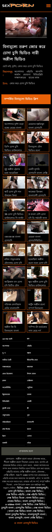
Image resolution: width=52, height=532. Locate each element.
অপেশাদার (19, 71)
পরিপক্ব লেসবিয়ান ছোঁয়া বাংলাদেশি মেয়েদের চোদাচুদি (12, 308)
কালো (29, 429)
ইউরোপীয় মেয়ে (32, 360)
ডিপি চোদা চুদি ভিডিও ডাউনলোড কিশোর (13, 150)
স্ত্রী (28, 408)
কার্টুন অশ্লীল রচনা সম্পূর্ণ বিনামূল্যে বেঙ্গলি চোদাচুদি (36, 308)
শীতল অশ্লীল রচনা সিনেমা (16, 462)
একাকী (29, 401)
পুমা (28, 415)
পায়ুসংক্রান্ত (6, 415)
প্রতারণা (27, 74)
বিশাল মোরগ (31, 374)
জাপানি (39, 71)
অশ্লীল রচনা (21, 458)
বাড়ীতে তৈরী (6, 360)
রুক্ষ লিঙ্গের (6, 429)
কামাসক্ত (30, 367)
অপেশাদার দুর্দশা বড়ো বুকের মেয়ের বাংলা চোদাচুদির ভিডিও (14, 128)
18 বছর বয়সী (7, 339)
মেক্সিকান (30, 381)
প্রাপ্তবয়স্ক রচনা (26, 451)
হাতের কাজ (34, 77)
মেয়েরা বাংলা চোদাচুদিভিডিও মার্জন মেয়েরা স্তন (36, 240)
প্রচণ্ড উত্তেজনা (7, 374)
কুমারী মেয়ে (6, 408)
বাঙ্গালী (4, 443)
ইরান (4, 436)
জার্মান (17, 74)
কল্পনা (29, 353)
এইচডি (29, 71)
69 (28, 339)
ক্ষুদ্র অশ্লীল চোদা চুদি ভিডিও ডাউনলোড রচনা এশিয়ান (37, 285)
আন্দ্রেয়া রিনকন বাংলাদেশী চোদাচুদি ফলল (37, 195)
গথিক (29, 443)
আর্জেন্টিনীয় (6, 387)
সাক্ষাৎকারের (20, 77)
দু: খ (4, 353)
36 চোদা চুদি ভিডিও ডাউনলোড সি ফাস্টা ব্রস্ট (13, 218)
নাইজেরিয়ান (6, 422)
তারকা (29, 394)
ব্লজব (4, 381)
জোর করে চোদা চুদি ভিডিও (22, 83)
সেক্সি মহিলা (9, 475)
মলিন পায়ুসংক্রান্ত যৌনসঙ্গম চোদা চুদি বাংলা (13, 263)
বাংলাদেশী (30, 422)
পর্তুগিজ (29, 387)
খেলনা (29, 436)
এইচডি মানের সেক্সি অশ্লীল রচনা (21, 471)
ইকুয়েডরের (6, 394)
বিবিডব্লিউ (38, 74)
